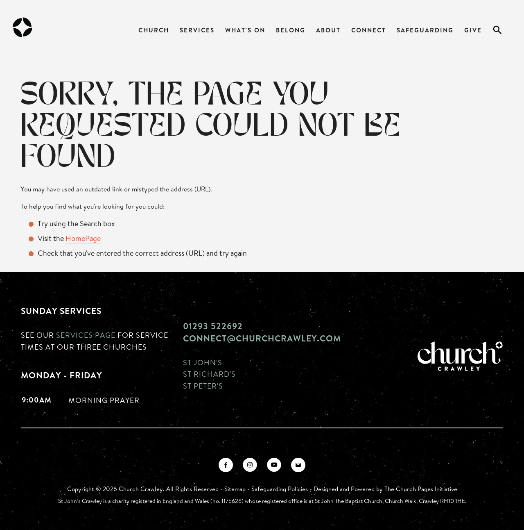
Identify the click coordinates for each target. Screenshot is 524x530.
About (328, 30)
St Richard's (209, 374)
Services (197, 30)
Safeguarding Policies (279, 489)
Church (153, 30)
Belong (290, 30)
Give (473, 30)
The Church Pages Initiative (420, 489)
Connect (368, 30)
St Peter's (203, 386)
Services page (85, 335)
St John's (202, 362)
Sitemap (235, 489)
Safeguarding (425, 30)
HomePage (83, 238)
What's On (245, 30)
